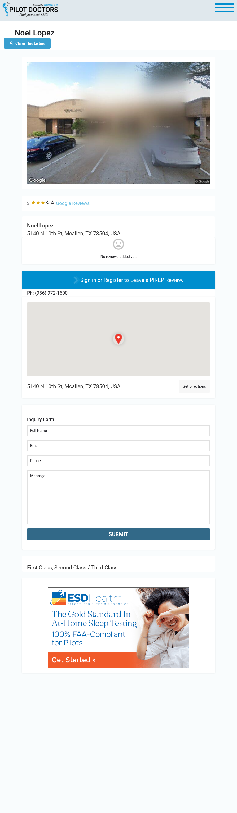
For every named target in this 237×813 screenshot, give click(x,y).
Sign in (89, 280)
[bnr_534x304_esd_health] (118, 627)
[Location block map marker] (118, 338)
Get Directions (194, 386)
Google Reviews (73, 203)
